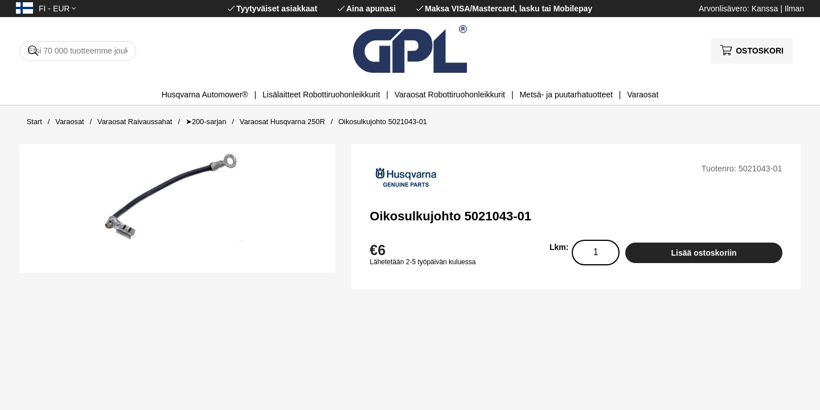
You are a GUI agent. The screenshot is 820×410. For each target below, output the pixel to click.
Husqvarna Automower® (205, 94)
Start (34, 121)
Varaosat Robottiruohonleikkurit (450, 94)
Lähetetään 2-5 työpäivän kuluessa (422, 262)
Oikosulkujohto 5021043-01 (382, 121)
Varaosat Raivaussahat (134, 121)
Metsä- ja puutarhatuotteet (565, 94)
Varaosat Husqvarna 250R (282, 121)
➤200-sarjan (206, 121)
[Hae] (77, 51)
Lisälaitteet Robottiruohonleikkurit (321, 94)
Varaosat (642, 94)
